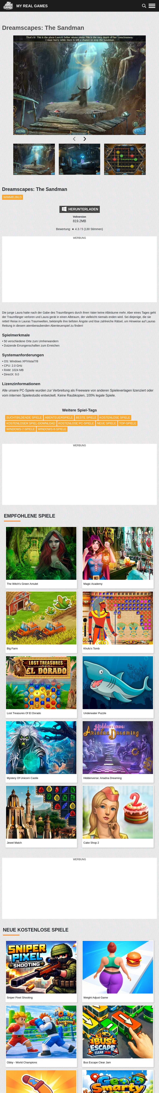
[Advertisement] (79, 269)
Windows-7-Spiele (20, 429)
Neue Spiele (106, 423)
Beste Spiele (86, 417)
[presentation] (75, 139)
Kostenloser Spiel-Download (30, 423)
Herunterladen (80, 209)
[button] (34, 163)
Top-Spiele (127, 423)
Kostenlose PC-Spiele (76, 423)
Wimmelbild (12, 197)
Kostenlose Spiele (115, 417)
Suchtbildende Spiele (24, 417)
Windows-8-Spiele (52, 429)
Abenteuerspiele (59, 417)
